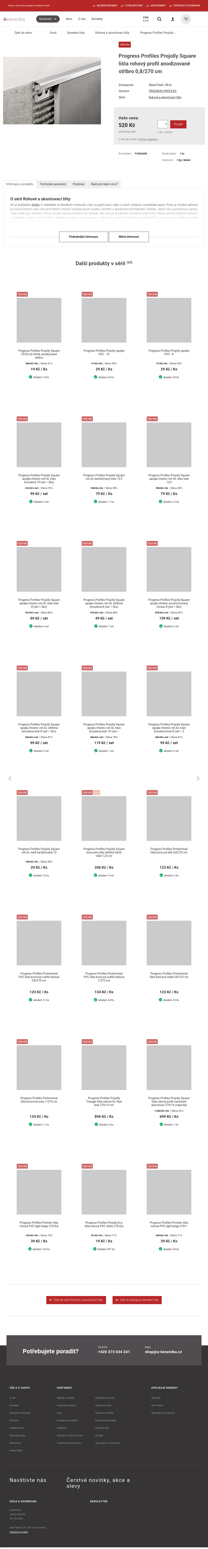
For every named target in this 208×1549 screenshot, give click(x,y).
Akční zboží (157, 1407)
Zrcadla (99, 1437)
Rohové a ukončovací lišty (109, 32)
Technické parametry (53, 184)
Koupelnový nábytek (67, 1422)
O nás (13, 1399)
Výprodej (155, 1399)
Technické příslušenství (69, 1444)
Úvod (50, 32)
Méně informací (129, 236)
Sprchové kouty (103, 1407)
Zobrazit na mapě (19, 1533)
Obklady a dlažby (66, 1399)
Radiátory (62, 1429)
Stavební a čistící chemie (70, 1437)
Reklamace (15, 1444)
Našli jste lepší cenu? (104, 184)
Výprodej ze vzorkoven (163, 1414)
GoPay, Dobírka (148, 139)
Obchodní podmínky (20, 1414)
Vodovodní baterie (66, 1407)
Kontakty (14, 1407)
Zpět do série (21, 33)
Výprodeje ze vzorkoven (107, 1444)
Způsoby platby (18, 1437)
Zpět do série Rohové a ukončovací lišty (76, 1301)
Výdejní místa (17, 1429)
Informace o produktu (19, 184)
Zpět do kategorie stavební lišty (137, 1301)
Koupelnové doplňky (105, 1422)
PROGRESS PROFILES (163, 91)
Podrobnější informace (83, 236)
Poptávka (78, 184)
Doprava (14, 1422)
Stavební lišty (73, 32)
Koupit (177, 124)
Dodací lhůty (16, 1452)
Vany (59, 1414)
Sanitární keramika (105, 1399)
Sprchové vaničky (104, 1414)
